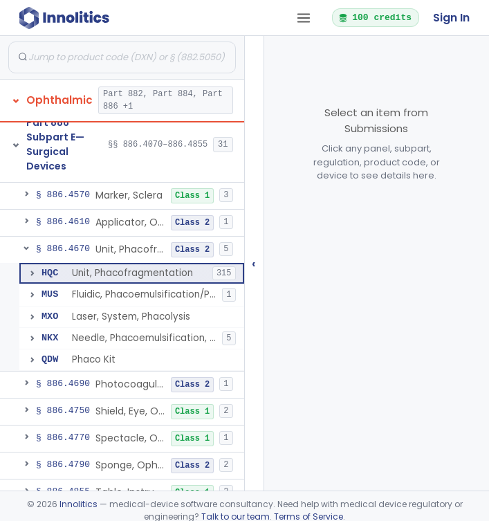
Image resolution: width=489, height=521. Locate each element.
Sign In (451, 18)
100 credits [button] (375, 17)
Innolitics (78, 504)
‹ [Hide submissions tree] (254, 263)
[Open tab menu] (303, 18)
